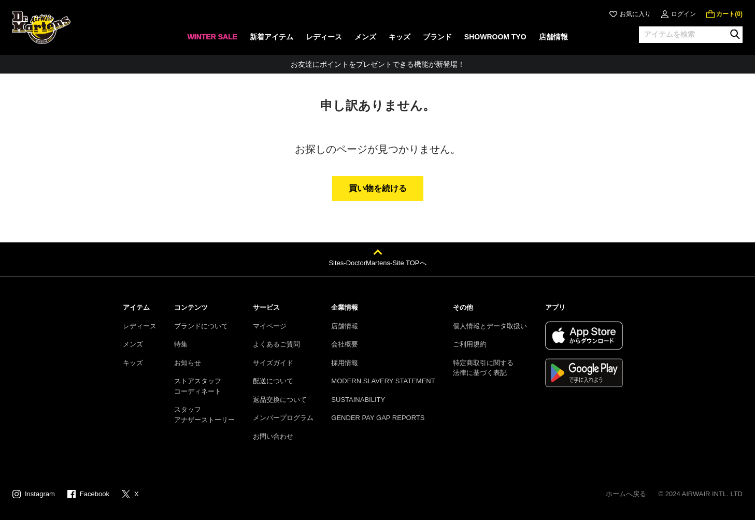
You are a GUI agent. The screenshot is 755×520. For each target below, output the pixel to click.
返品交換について (280, 399)
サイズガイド (273, 363)
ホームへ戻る (626, 494)
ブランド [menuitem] (437, 37)
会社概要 (344, 344)
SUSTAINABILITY (358, 399)
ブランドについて (201, 326)
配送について (273, 381)
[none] (212, 40)
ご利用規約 (470, 344)
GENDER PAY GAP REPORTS (377, 418)
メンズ (133, 344)
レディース (139, 326)
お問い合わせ (273, 436)
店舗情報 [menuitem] (553, 37)
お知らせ (187, 363)
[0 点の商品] (724, 14)
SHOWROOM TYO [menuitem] (495, 37)
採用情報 (344, 363)
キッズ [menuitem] (399, 37)
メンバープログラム (283, 418)
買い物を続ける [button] (378, 188)
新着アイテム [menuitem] (271, 37)
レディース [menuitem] (324, 37)
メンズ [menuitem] (365, 37)
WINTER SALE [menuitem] (212, 37)
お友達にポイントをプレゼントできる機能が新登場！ (378, 64)
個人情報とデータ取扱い (490, 326)
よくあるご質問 (276, 344)
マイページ (270, 326)
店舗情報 (344, 326)
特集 (181, 344)
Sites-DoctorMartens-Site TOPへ (377, 263)
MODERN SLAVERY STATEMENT (383, 381)
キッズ (133, 363)
